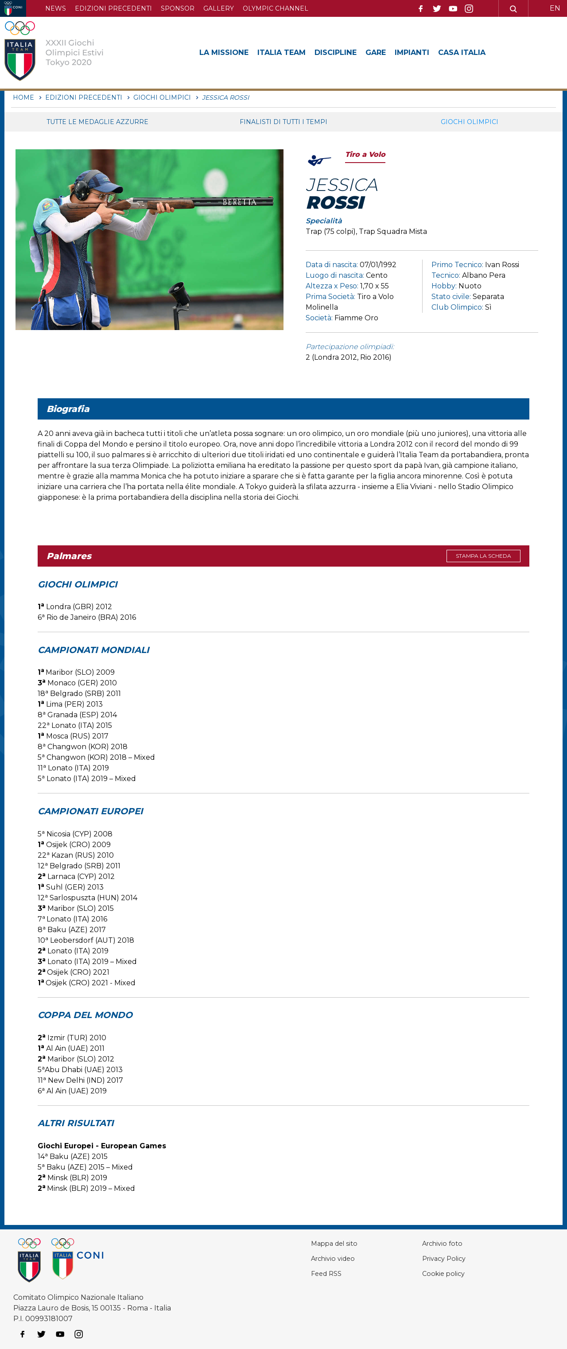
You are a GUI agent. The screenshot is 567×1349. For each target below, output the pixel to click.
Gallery (218, 8)
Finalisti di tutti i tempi (283, 122)
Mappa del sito (310, 1243)
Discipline (349, 52)
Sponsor (177, 8)
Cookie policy (431, 1273)
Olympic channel (275, 8)
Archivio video (308, 1258)
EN (555, 8)
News (55, 8)
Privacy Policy (432, 1258)
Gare (392, 52)
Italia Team (290, 52)
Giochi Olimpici (469, 122)
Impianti (432, 52)
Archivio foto (430, 1243)
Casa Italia (486, 52)
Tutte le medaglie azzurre (97, 122)
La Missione (226, 52)
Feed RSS (301, 1273)
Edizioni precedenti (113, 8)
